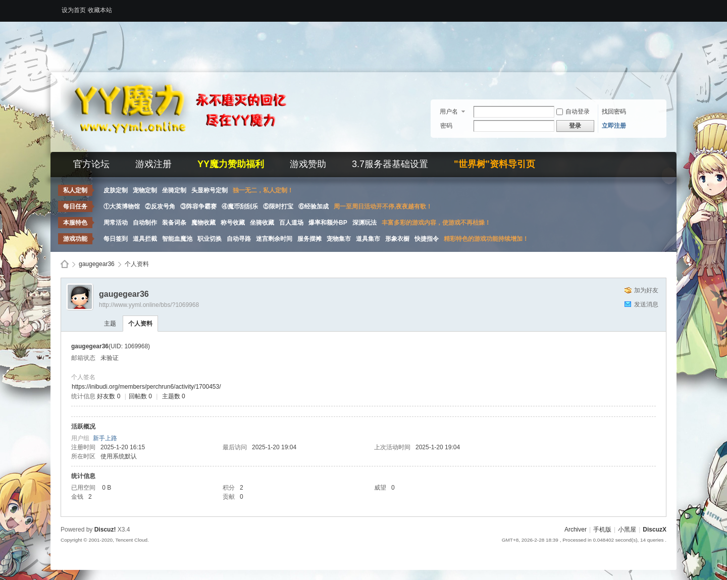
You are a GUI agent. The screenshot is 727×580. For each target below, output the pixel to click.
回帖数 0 (140, 396)
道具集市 (368, 238)
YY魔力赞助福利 (230, 164)
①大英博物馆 (121, 206)
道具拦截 (145, 238)
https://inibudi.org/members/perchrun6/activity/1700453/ (146, 386)
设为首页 (74, 10)
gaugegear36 (97, 264)
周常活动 (115, 222)
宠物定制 (145, 190)
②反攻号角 (160, 206)
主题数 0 (173, 396)
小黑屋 (627, 529)
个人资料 (140, 323)
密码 (446, 125)
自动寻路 (239, 238)
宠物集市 (339, 238)
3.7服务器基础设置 (390, 164)
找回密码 (614, 111)
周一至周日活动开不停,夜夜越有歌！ (383, 206)
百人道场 (291, 222)
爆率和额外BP (327, 222)
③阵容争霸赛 (198, 206)
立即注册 (614, 125)
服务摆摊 (309, 238)
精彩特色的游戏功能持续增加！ (486, 238)
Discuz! (105, 529)
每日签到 (115, 238)
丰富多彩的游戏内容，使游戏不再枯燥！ (436, 222)
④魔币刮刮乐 (240, 206)
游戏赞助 (308, 164)
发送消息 (646, 304)
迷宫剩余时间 (274, 238)
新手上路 (105, 438)
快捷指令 (426, 238)
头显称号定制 (209, 190)
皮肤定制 (115, 190)
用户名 (449, 111)
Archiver (575, 529)
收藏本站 (100, 10)
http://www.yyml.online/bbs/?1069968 (149, 304)
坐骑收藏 (262, 222)
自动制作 (145, 222)
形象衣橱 (397, 238)
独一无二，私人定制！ (263, 190)
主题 (110, 323)
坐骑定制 (174, 190)
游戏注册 (153, 164)
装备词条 (174, 222)
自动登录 (573, 111)
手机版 (602, 529)
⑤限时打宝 (278, 206)
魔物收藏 (203, 222)
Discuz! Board (65, 264)
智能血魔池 (177, 238)
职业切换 (209, 238)
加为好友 (646, 290)
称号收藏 (233, 222)
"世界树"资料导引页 (494, 164)
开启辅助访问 (663, 7)
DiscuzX (654, 529)
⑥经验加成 (313, 206)
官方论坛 (91, 164)
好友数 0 (108, 396)
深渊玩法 (364, 222)
